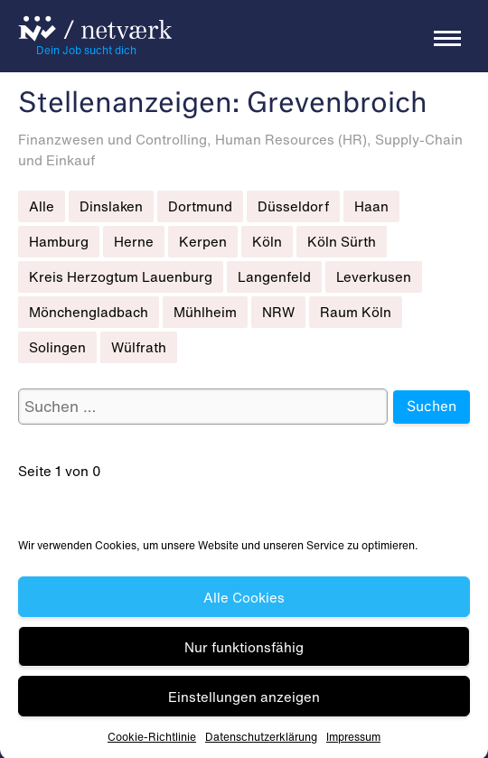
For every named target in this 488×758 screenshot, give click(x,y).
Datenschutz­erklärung (261, 741)
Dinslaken (111, 206)
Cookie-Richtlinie (152, 741)
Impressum (353, 741)
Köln (267, 241)
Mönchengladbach (88, 312)
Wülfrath (138, 347)
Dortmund (200, 206)
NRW (278, 312)
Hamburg (59, 241)
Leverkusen (373, 276)
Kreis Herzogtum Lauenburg (120, 276)
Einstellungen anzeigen (244, 700)
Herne (134, 241)
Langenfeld (274, 276)
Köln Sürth (341, 241)
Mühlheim (205, 312)
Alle (41, 206)
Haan (371, 206)
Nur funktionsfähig (244, 650)
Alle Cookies (244, 601)
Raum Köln (355, 312)
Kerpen (203, 241)
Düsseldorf (293, 206)
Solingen (57, 347)
